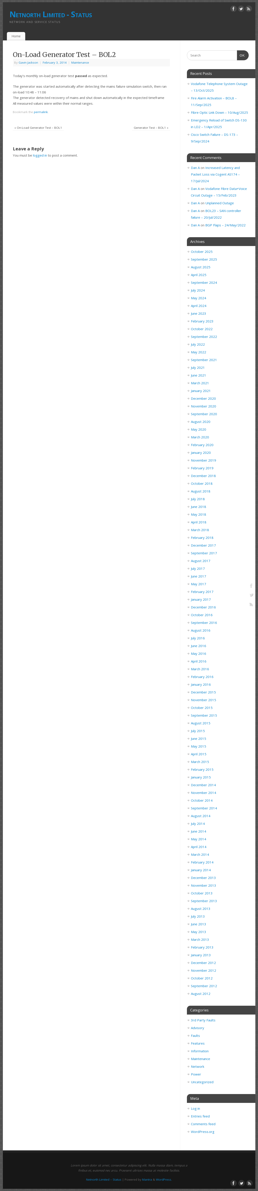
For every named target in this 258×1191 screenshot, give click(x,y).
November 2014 (203, 792)
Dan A (195, 167)
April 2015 (198, 754)
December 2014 (203, 785)
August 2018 (200, 491)
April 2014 (198, 846)
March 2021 (200, 383)
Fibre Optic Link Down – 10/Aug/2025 (219, 112)
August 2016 (200, 630)
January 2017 (201, 599)
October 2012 (202, 978)
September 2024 (204, 282)
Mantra (147, 1180)
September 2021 (204, 360)
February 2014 (202, 862)
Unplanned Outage (219, 203)
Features (198, 1043)
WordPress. (164, 1180)
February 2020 (202, 445)
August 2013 (200, 908)
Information (200, 1051)
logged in (40, 155)
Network (197, 1066)
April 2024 (198, 305)
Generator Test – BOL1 (151, 128)
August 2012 (200, 993)
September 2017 (204, 553)
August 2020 (200, 421)
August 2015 (200, 723)
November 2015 (203, 700)
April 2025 (198, 275)
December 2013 (203, 877)
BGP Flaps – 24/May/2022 (225, 225)
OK (241, 54)
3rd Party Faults (203, 1020)
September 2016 (204, 622)
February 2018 (202, 537)
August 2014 (200, 816)
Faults (195, 1035)
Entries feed (200, 1116)
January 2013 (201, 955)
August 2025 (200, 267)
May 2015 (198, 746)
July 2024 (198, 290)
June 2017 (198, 576)
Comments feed (203, 1124)
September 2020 (204, 414)
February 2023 (202, 321)
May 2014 (198, 839)
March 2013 (200, 939)
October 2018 (202, 483)
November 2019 (203, 460)
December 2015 (203, 692)
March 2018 (200, 530)
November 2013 (203, 885)
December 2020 (203, 398)
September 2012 (204, 986)
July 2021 (198, 367)
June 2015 (198, 738)
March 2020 (200, 437)
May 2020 (198, 429)
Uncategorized (202, 1082)
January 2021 (201, 390)
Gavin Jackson (28, 62)
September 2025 (204, 259)
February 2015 (202, 769)
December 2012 (203, 962)
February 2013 (202, 947)
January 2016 (201, 684)
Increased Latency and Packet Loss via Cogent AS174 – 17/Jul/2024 (215, 174)
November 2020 (203, 406)
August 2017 (200, 561)
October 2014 (202, 800)
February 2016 (202, 676)
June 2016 (198, 646)
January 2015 (201, 777)
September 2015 (204, 715)
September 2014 (204, 808)
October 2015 (202, 707)
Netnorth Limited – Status (103, 1180)
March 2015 (200, 761)
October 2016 (202, 615)
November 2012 (203, 970)
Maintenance (80, 62)
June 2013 (198, 924)
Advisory (197, 1028)
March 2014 (200, 854)
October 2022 (202, 329)
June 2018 (198, 506)
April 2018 (198, 522)
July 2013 (198, 916)
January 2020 (201, 452)
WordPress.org (202, 1131)
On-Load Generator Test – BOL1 (38, 128)
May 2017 (198, 584)
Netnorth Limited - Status (51, 14)
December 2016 (203, 607)
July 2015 (198, 731)
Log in (195, 1108)
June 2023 (198, 313)
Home (16, 36)
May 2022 (198, 352)
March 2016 (200, 669)
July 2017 (198, 568)
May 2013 (198, 932)
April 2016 (198, 661)
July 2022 (198, 344)
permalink (41, 112)
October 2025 (202, 251)
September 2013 (204, 901)
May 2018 (198, 514)
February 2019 (202, 468)
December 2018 (203, 475)
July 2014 (198, 823)
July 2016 (198, 638)
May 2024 (198, 298)
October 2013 (202, 893)
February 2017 (202, 591)
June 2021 (198, 375)
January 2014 (201, 870)
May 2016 (198, 653)
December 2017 (203, 545)
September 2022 (204, 336)
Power (196, 1074)
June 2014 (198, 831)
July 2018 (198, 499)
